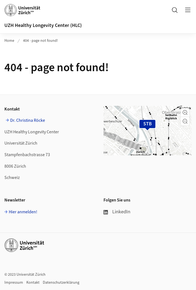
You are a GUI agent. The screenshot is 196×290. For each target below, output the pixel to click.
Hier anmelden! (23, 212)
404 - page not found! (40, 40)
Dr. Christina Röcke (27, 120)
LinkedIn (116, 211)
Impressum (13, 282)
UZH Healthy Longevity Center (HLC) (43, 25)
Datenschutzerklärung (61, 282)
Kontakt (33, 282)
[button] (185, 112)
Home (9, 40)
